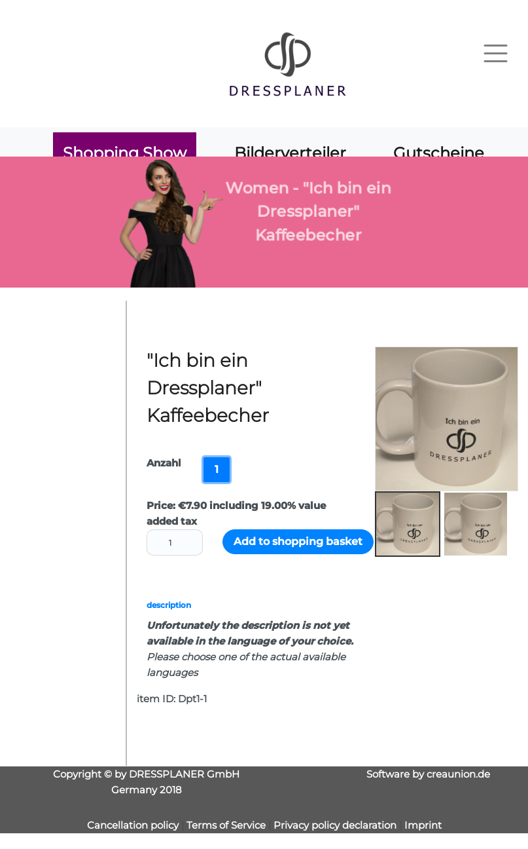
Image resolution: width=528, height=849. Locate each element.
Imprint (423, 825)
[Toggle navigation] (495, 53)
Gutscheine (438, 152)
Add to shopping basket (298, 541)
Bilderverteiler (290, 152)
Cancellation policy (133, 825)
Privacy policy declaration (334, 825)
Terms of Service (227, 825)
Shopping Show (124, 152)
